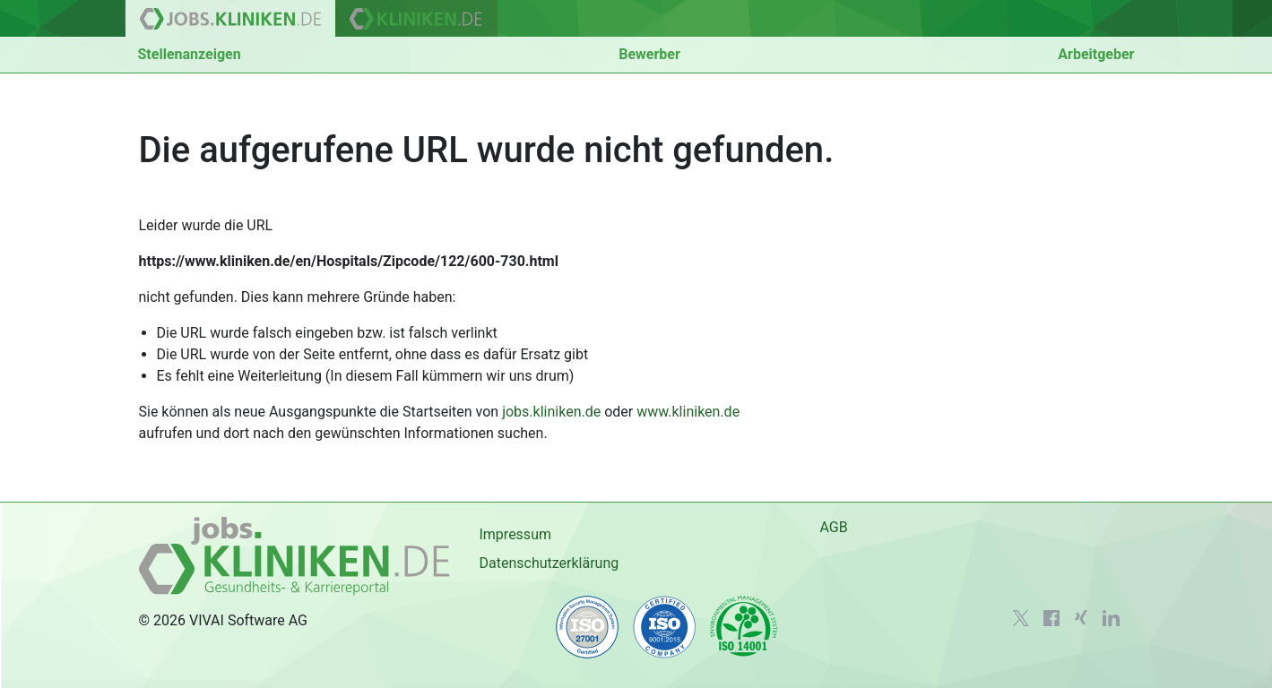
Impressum (515, 534)
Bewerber (649, 54)
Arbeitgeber (1096, 54)
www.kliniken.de (688, 411)
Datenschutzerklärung (549, 563)
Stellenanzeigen (189, 54)
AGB (833, 527)
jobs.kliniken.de (551, 411)
